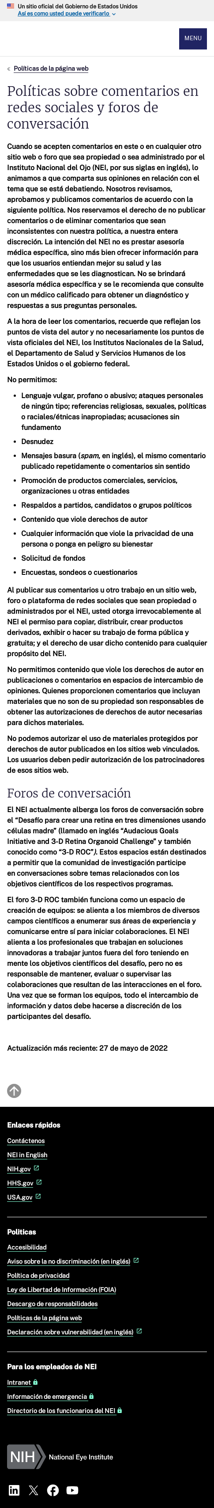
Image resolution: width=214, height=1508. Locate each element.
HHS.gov (25, 1183)
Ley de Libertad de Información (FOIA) (61, 1289)
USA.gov (25, 1197)
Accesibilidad (26, 1247)
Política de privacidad (38, 1275)
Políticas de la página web (51, 68)
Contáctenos (26, 1140)
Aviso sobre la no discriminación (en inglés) (74, 1261)
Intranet (22, 1382)
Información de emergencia (50, 1396)
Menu (193, 38)
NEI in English (27, 1155)
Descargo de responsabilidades (52, 1303)
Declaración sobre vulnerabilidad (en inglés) (75, 1332)
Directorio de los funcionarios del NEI (65, 1410)
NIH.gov (24, 1169)
